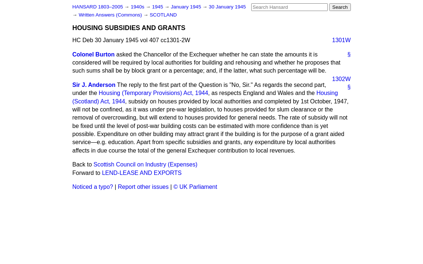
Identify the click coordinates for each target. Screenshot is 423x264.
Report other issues (143, 187)
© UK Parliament (195, 187)
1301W (341, 40)
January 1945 (187, 7)
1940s (138, 7)
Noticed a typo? (93, 187)
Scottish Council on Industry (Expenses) (145, 164)
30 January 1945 (227, 7)
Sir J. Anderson (94, 85)
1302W (341, 79)
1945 (158, 7)
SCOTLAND (163, 15)
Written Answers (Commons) (111, 15)
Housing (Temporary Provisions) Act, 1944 (153, 93)
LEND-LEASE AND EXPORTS (142, 173)
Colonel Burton (94, 54)
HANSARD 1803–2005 (98, 7)
